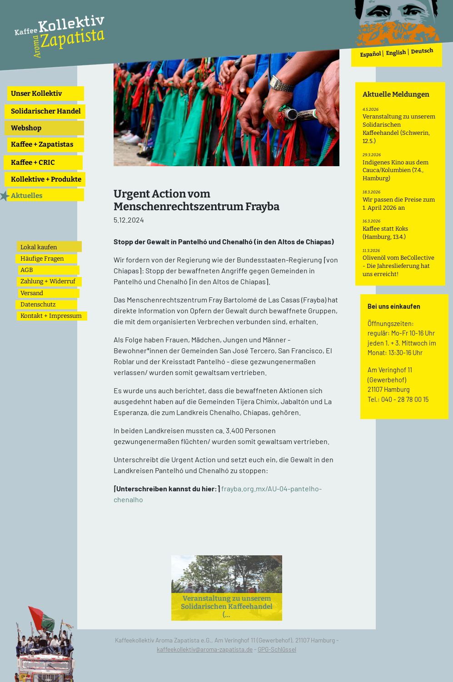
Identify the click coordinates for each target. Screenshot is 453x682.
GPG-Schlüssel (277, 649)
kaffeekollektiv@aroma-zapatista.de (205, 649)
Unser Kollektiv (36, 93)
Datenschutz (37, 304)
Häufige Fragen (42, 258)
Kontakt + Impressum (51, 316)
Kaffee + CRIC (33, 162)
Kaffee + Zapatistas (42, 144)
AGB (26, 270)
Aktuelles (26, 196)
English (396, 53)
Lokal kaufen (38, 247)
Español (370, 54)
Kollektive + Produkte (46, 179)
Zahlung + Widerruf (47, 281)
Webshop (26, 128)
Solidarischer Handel (46, 111)
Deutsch (422, 51)
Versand (31, 293)
